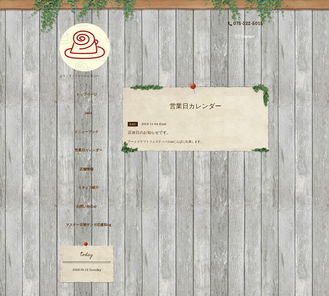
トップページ (86, 94)
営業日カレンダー (88, 150)
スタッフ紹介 (88, 187)
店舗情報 (86, 169)
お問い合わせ (86, 206)
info (88, 113)
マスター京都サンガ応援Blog (88, 225)
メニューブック (86, 132)
